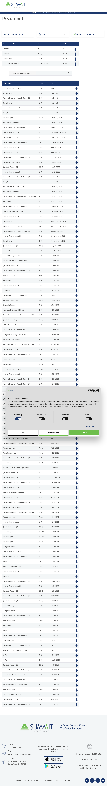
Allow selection (53, 415)
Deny (23, 415)
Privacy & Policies (32, 780)
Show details (90, 409)
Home (18, 780)
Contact (67, 780)
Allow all (84, 415)
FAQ (57, 780)
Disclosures (47, 780)
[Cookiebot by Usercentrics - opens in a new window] (90, 372)
